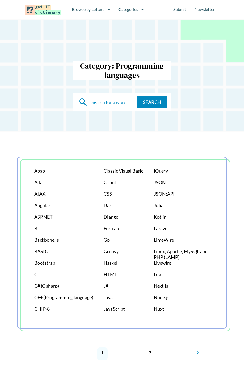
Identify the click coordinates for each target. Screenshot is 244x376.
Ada (38, 182)
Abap (39, 171)
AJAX (40, 194)
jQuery (161, 171)
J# (106, 286)
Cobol (110, 182)
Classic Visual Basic (123, 171)
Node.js (161, 297)
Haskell (111, 263)
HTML (110, 274)
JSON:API (164, 194)
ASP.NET (43, 217)
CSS (108, 194)
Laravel (161, 228)
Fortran (111, 228)
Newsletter (205, 9)
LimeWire (164, 240)
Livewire (162, 263)
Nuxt (159, 309)
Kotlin (160, 217)
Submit (179, 9)
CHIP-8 (42, 309)
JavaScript (114, 309)
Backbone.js (46, 240)
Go (107, 240)
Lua (157, 274)
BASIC (41, 251)
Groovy (111, 251)
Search (152, 102)
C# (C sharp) (46, 286)
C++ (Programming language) (63, 297)
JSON (160, 182)
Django (111, 217)
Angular (42, 205)
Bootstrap (44, 263)
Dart (108, 205)
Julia (158, 205)
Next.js (161, 286)
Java (108, 297)
